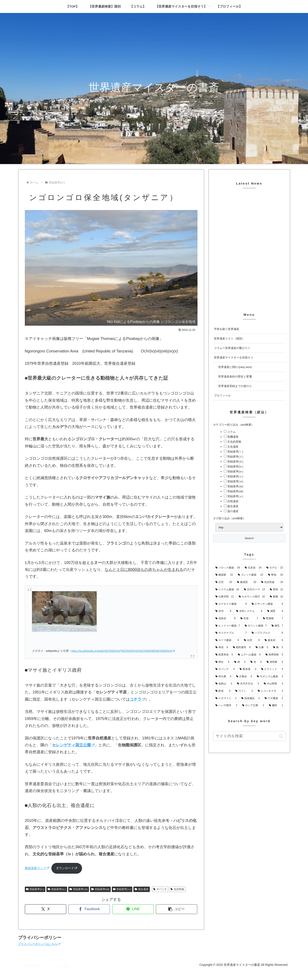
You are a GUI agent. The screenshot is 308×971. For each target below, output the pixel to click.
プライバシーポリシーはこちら (39, 944)
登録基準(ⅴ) (235, 476)
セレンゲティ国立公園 (73, 745)
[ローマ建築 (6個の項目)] (227, 640)
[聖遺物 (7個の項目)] (273, 618)
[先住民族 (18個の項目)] (272, 582)
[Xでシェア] (45, 909)
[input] (249, 736)
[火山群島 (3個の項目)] (273, 683)
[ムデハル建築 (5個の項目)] (249, 655)
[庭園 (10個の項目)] (276, 597)
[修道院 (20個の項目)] (246, 582)
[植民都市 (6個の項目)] (242, 647)
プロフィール (222, 395)
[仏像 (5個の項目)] (262, 647)
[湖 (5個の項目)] (240, 662)
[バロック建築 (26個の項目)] (227, 568)
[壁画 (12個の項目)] (276, 589)
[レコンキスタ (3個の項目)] (270, 691)
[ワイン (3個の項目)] (244, 691)
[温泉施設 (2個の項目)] (250, 698)
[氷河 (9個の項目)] (223, 611)
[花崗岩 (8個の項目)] (225, 618)
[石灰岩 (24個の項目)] (253, 568)
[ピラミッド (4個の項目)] (272, 669)
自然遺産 (233, 501)
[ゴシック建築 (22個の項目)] (250, 575)
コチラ (137, 699)
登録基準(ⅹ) (122, 889)
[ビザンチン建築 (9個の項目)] (267, 604)
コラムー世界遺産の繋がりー (232, 348)
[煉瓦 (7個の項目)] (277, 626)
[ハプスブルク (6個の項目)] (267, 633)
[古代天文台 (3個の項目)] (248, 683)
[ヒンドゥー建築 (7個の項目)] (227, 626)
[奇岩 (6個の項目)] (221, 647)
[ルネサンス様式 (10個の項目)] (252, 597)
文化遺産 (233, 446)
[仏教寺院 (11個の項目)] (224, 597)
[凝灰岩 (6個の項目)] (274, 640)
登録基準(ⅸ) (57, 889)
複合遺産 (141, 889)
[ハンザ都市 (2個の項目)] (226, 705)
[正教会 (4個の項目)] (244, 676)
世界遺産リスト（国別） (229, 338)
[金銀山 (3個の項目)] (223, 683)
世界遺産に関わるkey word (235, 367)
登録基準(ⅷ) (100, 889)
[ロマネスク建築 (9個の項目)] (231, 604)
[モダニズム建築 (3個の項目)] (270, 676)
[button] (176, 909)
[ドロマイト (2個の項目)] (226, 698)
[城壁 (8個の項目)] (275, 611)
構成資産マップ (37, 868)
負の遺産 (233, 511)
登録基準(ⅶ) (78, 889)
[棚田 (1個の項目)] (276, 705)
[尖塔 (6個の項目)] (252, 640)
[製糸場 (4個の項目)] (248, 669)
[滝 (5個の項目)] (256, 662)
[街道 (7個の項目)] (249, 618)
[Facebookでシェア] (89, 909)
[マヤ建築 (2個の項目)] (274, 698)
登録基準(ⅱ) (235, 456)
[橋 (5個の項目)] (278, 647)
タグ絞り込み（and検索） (229, 518)
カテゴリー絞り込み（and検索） (233, 424)
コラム (231, 431)
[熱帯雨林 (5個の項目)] (274, 655)
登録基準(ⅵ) (235, 481)
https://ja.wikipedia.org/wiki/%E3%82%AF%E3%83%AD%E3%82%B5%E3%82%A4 (123, 650)
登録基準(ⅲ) (235, 461)
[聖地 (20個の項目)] (275, 575)
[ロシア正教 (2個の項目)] (253, 705)
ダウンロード (66, 868)
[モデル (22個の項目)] (274, 568)
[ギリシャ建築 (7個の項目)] (256, 626)
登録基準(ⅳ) (35, 889)
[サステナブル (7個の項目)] (231, 633)
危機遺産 (233, 436)
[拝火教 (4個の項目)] (223, 676)
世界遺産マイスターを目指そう (233, 357)
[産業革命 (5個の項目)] (224, 655)
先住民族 (177, 889)
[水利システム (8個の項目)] (249, 611)
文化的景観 (234, 441)
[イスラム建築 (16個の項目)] (227, 589)
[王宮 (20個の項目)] (223, 582)
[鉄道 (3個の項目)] (222, 691)
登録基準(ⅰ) (235, 451)
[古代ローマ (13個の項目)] (254, 589)
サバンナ (160, 889)
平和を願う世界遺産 (226, 329)
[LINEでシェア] (133, 909)
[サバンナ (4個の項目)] (225, 669)
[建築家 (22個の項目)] (224, 575)
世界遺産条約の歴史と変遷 (235, 376)
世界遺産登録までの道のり (235, 386)
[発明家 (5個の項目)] (275, 662)
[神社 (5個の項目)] (222, 662)
